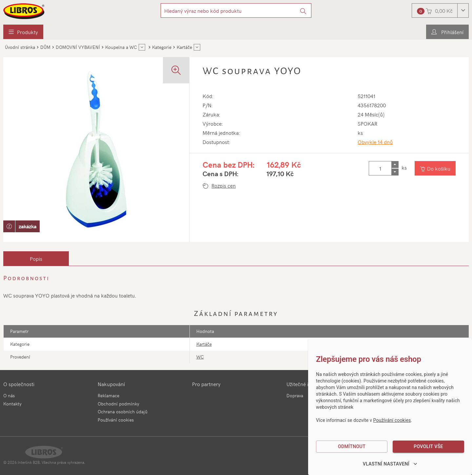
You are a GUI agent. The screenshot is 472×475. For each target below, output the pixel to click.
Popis (36, 258)
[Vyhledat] (303, 10)
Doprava (294, 395)
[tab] (36, 258)
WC (200, 357)
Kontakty (12, 404)
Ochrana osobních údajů (123, 411)
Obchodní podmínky (118, 404)
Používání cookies (116, 420)
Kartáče (204, 344)
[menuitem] (23, 32)
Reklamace (108, 395)
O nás (9, 395)
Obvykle (375, 141)
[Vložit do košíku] (435, 168)
